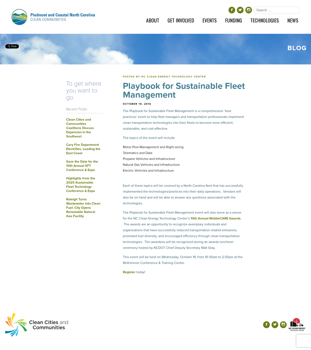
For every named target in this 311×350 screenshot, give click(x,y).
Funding (233, 20)
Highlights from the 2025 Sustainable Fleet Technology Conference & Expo (80, 184)
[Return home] (53, 17)
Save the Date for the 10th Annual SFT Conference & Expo (82, 165)
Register (129, 272)
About (152, 20)
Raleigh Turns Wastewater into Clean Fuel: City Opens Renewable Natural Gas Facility (83, 207)
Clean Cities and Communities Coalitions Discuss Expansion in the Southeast (80, 128)
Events (209, 20)
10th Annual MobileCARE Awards (215, 218)
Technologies (264, 20)
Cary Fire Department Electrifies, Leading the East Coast (83, 149)
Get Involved (181, 20)
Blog (297, 48)
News (292, 20)
